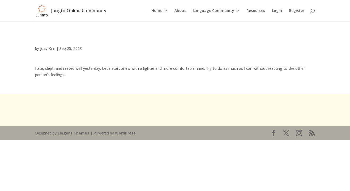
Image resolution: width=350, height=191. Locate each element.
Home (156, 11)
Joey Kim (47, 48)
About (180, 11)
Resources (255, 11)
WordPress (125, 133)
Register (296, 11)
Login (277, 11)
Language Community (213, 11)
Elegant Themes (73, 133)
